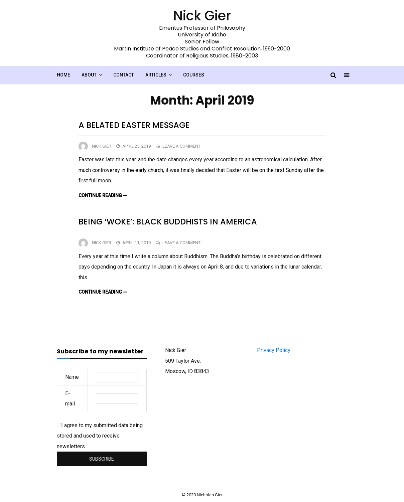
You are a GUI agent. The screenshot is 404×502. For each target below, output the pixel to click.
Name (72, 377)
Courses (193, 74)
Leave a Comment (181, 146)
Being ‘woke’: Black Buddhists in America (168, 221)
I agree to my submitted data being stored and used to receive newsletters (100, 436)
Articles (155, 74)
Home (63, 74)
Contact (123, 74)
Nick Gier (101, 146)
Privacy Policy (273, 350)
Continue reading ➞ (103, 195)
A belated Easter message (134, 125)
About (89, 74)
